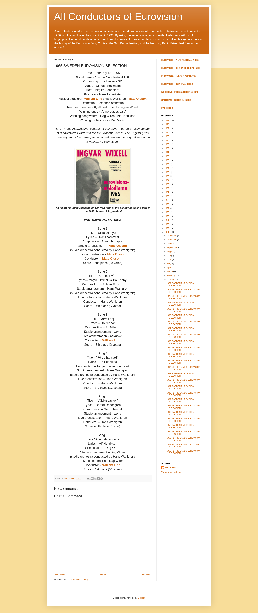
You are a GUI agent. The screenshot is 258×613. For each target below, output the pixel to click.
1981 (167, 192)
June (169, 259)
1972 (167, 228)
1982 (167, 188)
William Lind (93, 98)
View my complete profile (172, 472)
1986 (167, 172)
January (171, 279)
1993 (167, 144)
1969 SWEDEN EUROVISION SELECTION (180, 303)
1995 (167, 136)
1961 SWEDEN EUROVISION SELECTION (180, 400)
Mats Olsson (137, 98)
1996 (167, 132)
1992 (167, 148)
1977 (167, 208)
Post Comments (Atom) (77, 579)
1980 (167, 196)
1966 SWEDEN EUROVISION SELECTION (180, 342)
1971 (167, 232)
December (172, 236)
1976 (167, 212)
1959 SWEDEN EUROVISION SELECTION (180, 426)
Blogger (141, 598)
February (171, 275)
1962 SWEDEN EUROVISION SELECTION (180, 387)
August (170, 251)
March (170, 271)
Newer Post (60, 575)
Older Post (145, 575)
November (172, 239)
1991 (167, 152)
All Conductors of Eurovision (118, 16)
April (169, 267)
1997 (167, 128)
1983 (167, 184)
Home (103, 575)
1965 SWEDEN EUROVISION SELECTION (180, 355)
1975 (167, 216)
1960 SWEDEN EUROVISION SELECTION (180, 413)
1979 (167, 200)
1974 (167, 220)
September (172, 247)
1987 (167, 168)
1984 (167, 180)
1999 (167, 120)
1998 (167, 124)
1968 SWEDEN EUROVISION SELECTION (180, 316)
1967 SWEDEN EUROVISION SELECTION (180, 329)
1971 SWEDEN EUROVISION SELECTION (180, 284)
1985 (167, 176)
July (169, 255)
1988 (167, 164)
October (171, 244)
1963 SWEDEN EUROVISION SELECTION (180, 374)
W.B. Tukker (170, 467)
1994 (167, 140)
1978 (167, 204)
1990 (167, 156)
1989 (167, 160)
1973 (167, 224)
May (169, 264)
